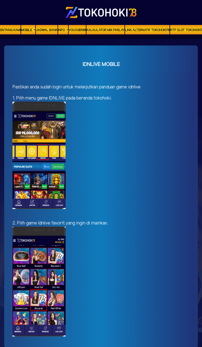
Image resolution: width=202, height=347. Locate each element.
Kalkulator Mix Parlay (105, 30)
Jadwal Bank (47, 30)
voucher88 (77, 30)
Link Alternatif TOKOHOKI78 (147, 30)
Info (62, 30)
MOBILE (27, 30)
